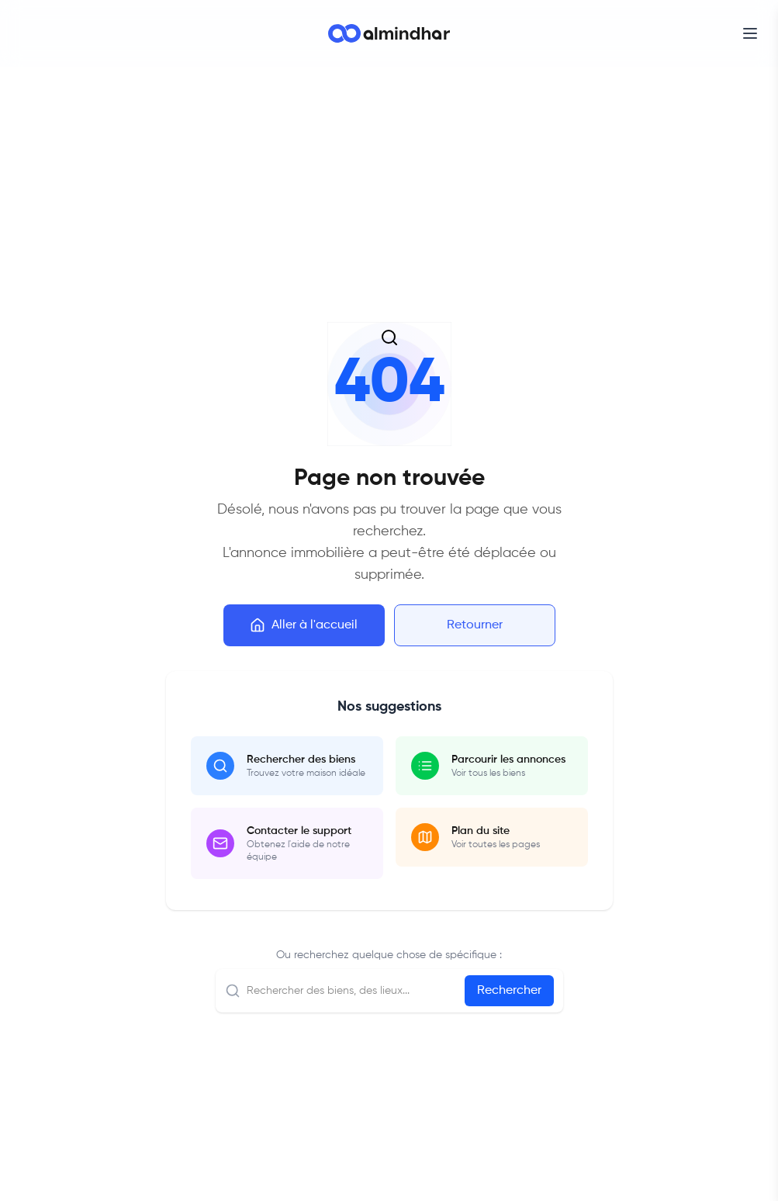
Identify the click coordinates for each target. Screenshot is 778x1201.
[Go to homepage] (388, 33)
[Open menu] (750, 33)
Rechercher (509, 991)
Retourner (475, 625)
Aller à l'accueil (304, 625)
